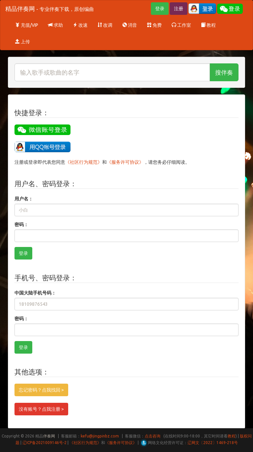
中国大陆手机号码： (35, 293)
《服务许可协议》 (125, 162)
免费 (154, 25)
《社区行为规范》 (83, 162)
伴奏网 (49, 436)
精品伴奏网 (49, 8)
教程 (208, 25)
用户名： (23, 198)
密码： (21, 224)
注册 (178, 8)
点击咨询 (152, 436)
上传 (22, 41)
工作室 (181, 25)
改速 (80, 25)
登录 (159, 8)
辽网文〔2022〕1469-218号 (212, 442)
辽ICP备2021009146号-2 (44, 442)
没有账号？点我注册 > (41, 409)
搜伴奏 (224, 72)
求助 (55, 25)
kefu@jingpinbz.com (100, 436)
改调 (105, 25)
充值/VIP (26, 25)
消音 (129, 25)
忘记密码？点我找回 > (41, 390)
